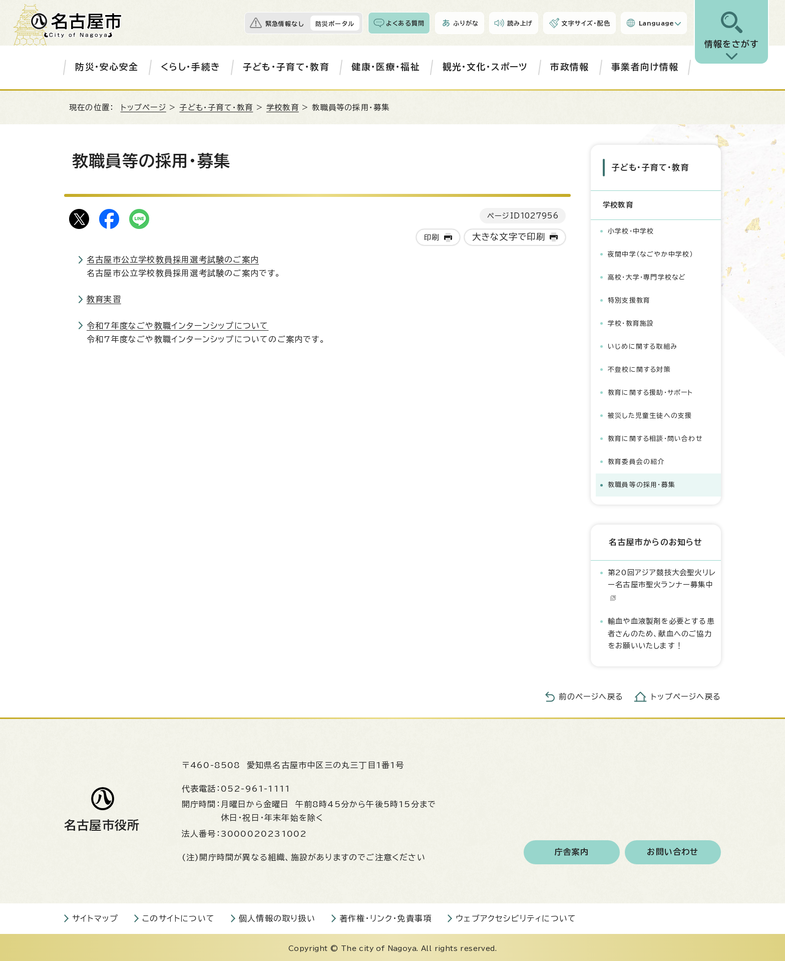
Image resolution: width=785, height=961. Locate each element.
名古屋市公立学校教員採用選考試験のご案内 (173, 260)
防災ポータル (334, 24)
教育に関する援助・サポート (650, 390)
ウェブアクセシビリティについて (516, 916)
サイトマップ (95, 916)
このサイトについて (178, 916)
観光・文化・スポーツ (485, 67)
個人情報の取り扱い (277, 916)
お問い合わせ (672, 850)
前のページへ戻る (591, 694)
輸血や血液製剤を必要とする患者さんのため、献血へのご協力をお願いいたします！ (661, 631)
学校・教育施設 (631, 321)
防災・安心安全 (106, 67)
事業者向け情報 (644, 67)
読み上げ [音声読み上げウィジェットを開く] (520, 23)
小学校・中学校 (631, 229)
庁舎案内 (572, 850)
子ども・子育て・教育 (286, 67)
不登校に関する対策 (639, 367)
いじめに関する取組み (642, 344)
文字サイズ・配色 (585, 23)
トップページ (143, 107)
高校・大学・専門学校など (647, 275)
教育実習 (104, 299)
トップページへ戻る (686, 694)
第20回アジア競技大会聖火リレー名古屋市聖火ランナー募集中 (662, 583)
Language (656, 23)
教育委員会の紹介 (636, 459)
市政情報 (569, 67)
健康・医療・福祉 (385, 67)
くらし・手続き (190, 67)
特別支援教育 (629, 298)
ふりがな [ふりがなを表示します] (466, 23)
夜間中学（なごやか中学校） (650, 252)
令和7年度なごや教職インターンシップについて (177, 326)
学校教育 (282, 107)
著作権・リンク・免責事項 (385, 916)
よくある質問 (405, 23)
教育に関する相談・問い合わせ (655, 436)
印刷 (431, 237)
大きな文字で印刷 (509, 236)
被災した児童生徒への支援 (650, 413)
